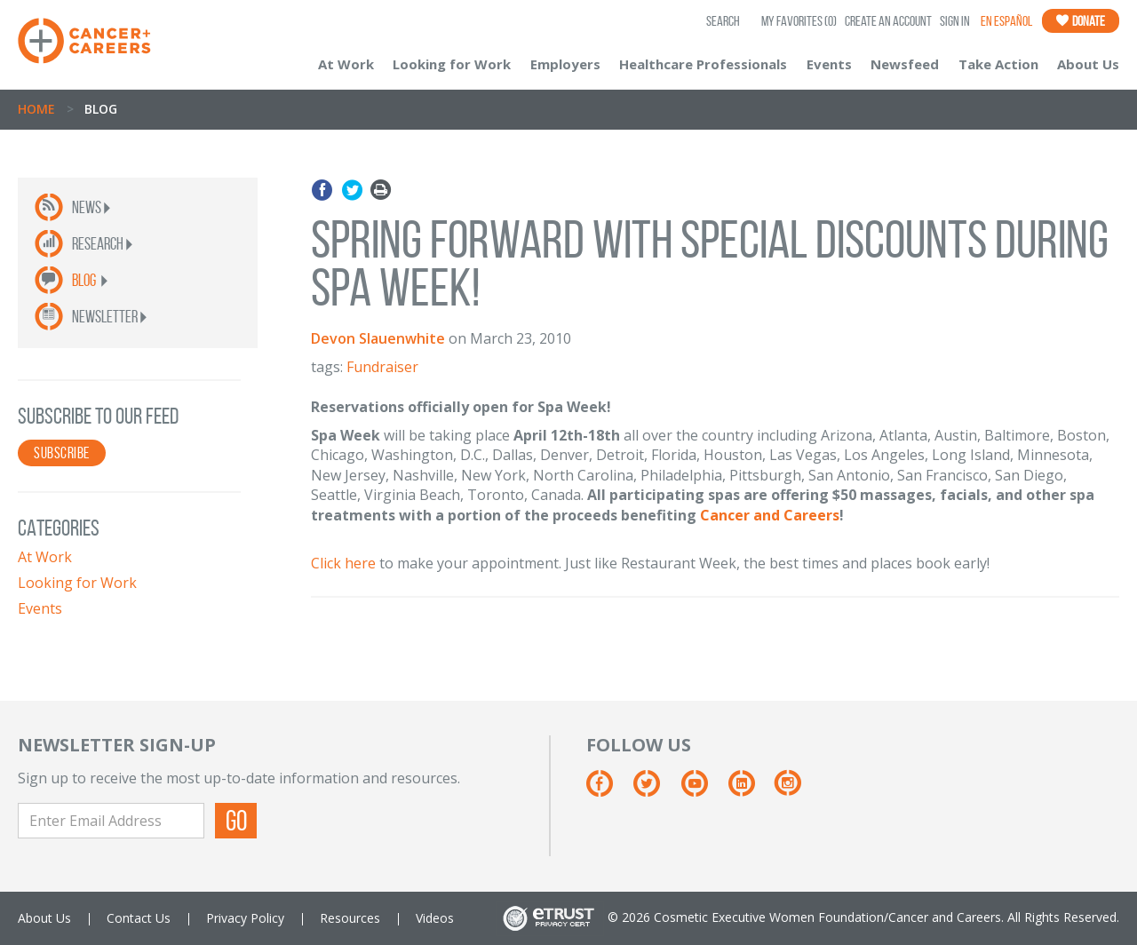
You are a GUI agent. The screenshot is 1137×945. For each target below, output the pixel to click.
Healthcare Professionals (703, 64)
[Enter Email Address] (111, 820)
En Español (1006, 20)
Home (36, 108)
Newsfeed (905, 64)
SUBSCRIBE (62, 453)
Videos (435, 917)
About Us (1088, 64)
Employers (565, 64)
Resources (350, 917)
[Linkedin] (750, 790)
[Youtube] (703, 790)
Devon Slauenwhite (378, 338)
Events (829, 64)
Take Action (998, 64)
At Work (346, 64)
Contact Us (139, 917)
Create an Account (888, 20)
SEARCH (723, 20)
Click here (343, 563)
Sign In (955, 20)
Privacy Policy (245, 917)
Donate (1080, 20)
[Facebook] (608, 790)
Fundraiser (382, 367)
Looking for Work (452, 64)
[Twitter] (655, 790)
